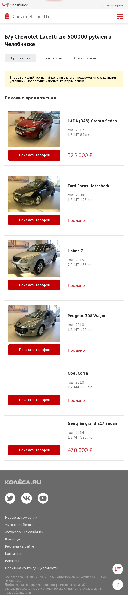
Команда (12, 539)
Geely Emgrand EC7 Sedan (92, 423)
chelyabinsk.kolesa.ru (19, 589)
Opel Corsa (78, 373)
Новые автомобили (21, 517)
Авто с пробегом (19, 524)
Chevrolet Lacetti (31, 16)
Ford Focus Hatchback (88, 186)
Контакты (13, 553)
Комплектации (53, 58)
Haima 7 (75, 250)
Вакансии (12, 560)
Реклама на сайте (19, 546)
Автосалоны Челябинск (24, 531)
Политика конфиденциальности (31, 568)
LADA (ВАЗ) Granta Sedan (92, 121)
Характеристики (85, 58)
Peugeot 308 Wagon (87, 315)
